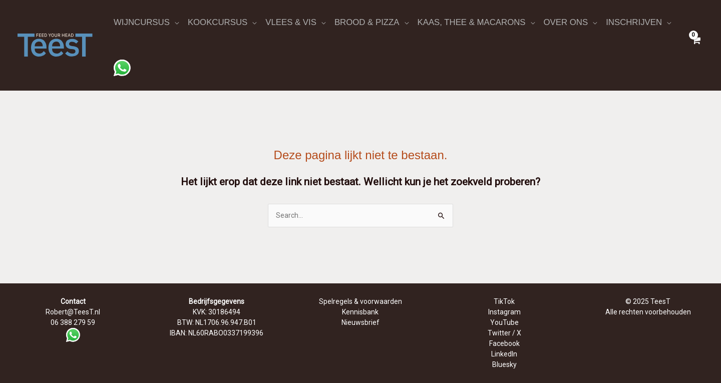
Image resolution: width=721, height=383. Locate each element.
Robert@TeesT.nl (73, 312)
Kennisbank (360, 312)
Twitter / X (504, 333)
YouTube (504, 322)
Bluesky (504, 364)
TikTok (504, 301)
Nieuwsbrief (360, 322)
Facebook (504, 343)
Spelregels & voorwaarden (360, 301)
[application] (174, 22)
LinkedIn (504, 354)
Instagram (504, 312)
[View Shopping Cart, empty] (695, 45)
